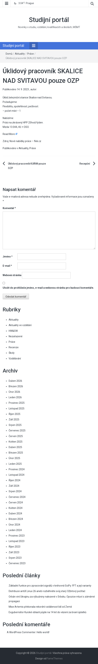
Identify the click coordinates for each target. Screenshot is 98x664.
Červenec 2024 (17, 497)
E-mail (7, 265)
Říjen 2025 (14, 414)
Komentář (9, 208)
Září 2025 (14, 419)
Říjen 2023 (14, 546)
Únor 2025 (14, 458)
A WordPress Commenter (21, 632)
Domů (9, 53)
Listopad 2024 (16, 474)
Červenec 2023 (17, 563)
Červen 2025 (16, 436)
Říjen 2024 (14, 480)
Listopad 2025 (16, 408)
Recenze (14, 347)
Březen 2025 (16, 452)
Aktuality (20, 53)
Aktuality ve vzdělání (20, 325)
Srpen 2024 (15, 491)
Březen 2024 (16, 519)
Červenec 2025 (17, 430)
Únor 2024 (14, 524)
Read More (9, 134)
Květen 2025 (15, 441)
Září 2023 (14, 552)
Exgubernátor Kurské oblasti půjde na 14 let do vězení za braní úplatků (47, 612)
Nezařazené (15, 336)
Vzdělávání (15, 358)
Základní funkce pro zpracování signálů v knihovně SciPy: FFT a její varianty (50, 585)
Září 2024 (14, 485)
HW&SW (13, 330)
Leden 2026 (15, 397)
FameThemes (55, 658)
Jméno (8, 256)
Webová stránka (12, 275)
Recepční (84, 163)
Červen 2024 (16, 502)
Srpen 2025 (15, 425)
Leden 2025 (15, 463)
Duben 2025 (15, 447)
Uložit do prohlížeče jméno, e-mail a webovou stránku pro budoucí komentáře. (48, 287)
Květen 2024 (15, 508)
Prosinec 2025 (17, 402)
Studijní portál (49, 20)
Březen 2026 (16, 386)
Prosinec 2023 (17, 535)
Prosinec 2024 (17, 469)
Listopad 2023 (16, 541)
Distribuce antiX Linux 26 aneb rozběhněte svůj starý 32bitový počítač (47, 591)
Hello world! (43, 632)
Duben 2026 (15, 380)
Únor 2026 (14, 391)
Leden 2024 (15, 530)
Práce (30, 53)
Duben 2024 (15, 513)
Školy (12, 352)
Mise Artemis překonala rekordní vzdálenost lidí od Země (40, 606)
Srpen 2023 (15, 557)
